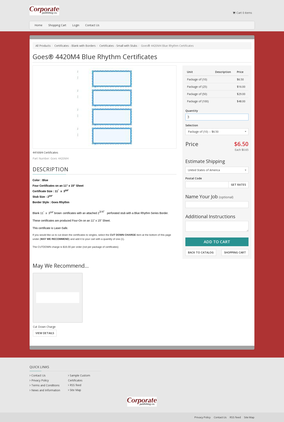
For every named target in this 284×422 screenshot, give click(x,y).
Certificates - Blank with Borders (75, 46)
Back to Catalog (201, 252)
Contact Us (92, 25)
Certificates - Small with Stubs (118, 46)
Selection (191, 125)
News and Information (45, 390)
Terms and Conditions (45, 385)
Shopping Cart (57, 25)
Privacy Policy (40, 380)
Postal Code (193, 178)
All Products (43, 46)
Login (75, 25)
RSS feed (75, 385)
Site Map (75, 390)
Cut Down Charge (44, 327)
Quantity (191, 111)
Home (38, 25)
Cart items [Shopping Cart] (242, 13)
